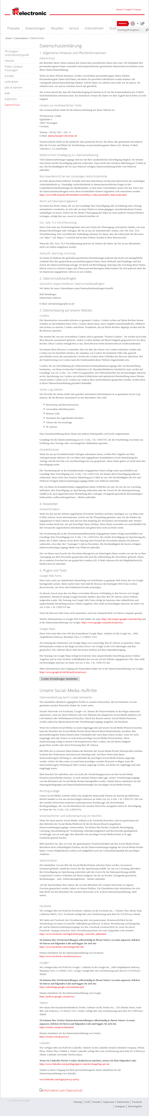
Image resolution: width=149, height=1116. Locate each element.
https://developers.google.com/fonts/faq (121, 619)
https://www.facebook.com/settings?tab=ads (62, 946)
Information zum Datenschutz (62, 1090)
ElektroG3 (11, 99)
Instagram (120, 1106)
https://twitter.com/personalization (57, 1027)
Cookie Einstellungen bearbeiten (59, 678)
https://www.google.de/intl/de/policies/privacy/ (63, 672)
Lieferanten (11, 81)
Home (9, 38)
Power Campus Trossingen (14, 68)
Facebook (137, 1101)
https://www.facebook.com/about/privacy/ (61, 956)
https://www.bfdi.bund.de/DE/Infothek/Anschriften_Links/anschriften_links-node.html (83, 194)
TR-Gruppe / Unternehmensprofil (17, 53)
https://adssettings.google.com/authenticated (62, 987)
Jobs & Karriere (13, 87)
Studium (115, 28)
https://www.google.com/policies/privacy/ (102, 622)
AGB (7, 93)
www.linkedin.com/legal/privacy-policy (59, 1079)
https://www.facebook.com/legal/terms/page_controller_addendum (73, 933)
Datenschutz (12, 105)
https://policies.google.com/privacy (57, 996)
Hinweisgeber (135, 1106)
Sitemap (77, 1101)
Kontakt (9, 76)
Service (74, 28)
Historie (9, 61)
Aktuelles (57, 28)
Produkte (13, 28)
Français (137, 9)
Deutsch (119, 9)
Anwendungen (35, 28)
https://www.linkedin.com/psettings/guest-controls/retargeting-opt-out (75, 1064)
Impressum (108, 1101)
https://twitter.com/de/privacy (54, 1036)
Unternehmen (94, 28)
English (128, 9)
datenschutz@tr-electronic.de (62, 135)
